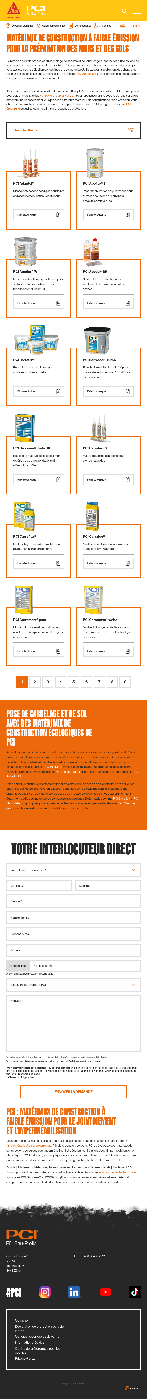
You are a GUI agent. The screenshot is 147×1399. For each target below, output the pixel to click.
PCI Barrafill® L (24, 360)
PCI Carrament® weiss (100, 620)
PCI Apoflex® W (25, 272)
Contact (132, 1388)
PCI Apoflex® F (94, 183)
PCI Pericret (47, 95)
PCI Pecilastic (53, 767)
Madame (84, 885)
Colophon (22, 1320)
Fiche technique (38, 214)
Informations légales (29, 1342)
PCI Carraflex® (24, 536)
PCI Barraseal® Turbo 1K (31, 448)
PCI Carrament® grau (29, 620)
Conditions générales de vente (37, 1336)
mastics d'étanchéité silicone (117, 1172)
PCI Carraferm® (95, 448)
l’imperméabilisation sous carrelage (28, 1145)
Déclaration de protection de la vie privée (39, 1328)
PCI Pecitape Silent (67, 772)
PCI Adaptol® (23, 183)
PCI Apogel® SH (95, 272)
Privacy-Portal (25, 1358)
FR (137, 25)
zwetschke (80, 1383)
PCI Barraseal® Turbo (99, 360)
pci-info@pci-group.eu (88, 1061)
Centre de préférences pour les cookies (38, 1350)
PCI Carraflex (121, 798)
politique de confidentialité (93, 1057)
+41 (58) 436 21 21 (93, 1256)
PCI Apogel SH (86, 74)
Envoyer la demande (74, 1092)
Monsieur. (16, 885)
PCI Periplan (67, 95)
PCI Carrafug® (94, 536)
